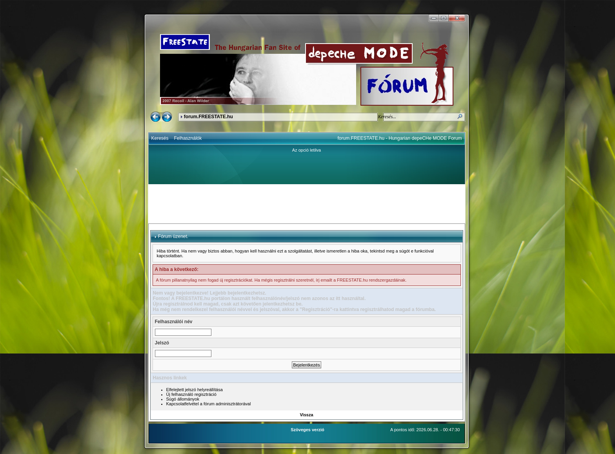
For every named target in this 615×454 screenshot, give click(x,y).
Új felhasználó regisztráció (191, 394)
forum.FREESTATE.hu (208, 116)
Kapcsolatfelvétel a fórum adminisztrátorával (208, 403)
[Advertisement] (306, 204)
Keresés (160, 138)
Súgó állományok (182, 399)
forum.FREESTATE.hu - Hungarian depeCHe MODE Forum (400, 138)
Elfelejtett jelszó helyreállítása (194, 389)
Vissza (306, 414)
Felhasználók (188, 138)
